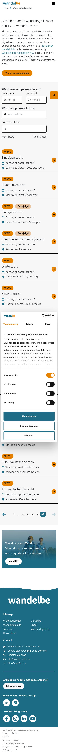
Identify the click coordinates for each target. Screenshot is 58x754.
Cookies (6, 736)
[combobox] (27, 114)
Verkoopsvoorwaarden (12, 740)
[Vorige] (4, 514)
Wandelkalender (12, 620)
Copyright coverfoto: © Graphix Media (18, 747)
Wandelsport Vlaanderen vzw (18, 52)
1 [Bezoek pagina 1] (14, 514)
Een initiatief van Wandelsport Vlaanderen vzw (21, 730)
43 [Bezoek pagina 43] (28, 514)
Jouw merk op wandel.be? (13, 743)
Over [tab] (47, 324)
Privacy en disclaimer (11, 733)
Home (5, 8)
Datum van (8, 93)
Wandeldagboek (40, 629)
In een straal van (10, 122)
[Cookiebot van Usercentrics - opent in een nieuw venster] (42, 316)
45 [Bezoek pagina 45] (38, 514)
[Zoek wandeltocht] (54, 95)
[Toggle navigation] (53, 3)
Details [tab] (29, 324)
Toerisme (8, 629)
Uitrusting (36, 620)
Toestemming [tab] (10, 324)
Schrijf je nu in (14, 686)
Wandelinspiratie (12, 625)
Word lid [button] (13, 561)
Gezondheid (9, 633)
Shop (34, 625)
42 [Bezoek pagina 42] (23, 514)
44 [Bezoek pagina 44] (33, 514)
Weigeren (29, 435)
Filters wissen (39, 136)
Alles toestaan (29, 416)
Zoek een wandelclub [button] (17, 73)
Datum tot (31, 93)
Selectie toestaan (29, 426)
